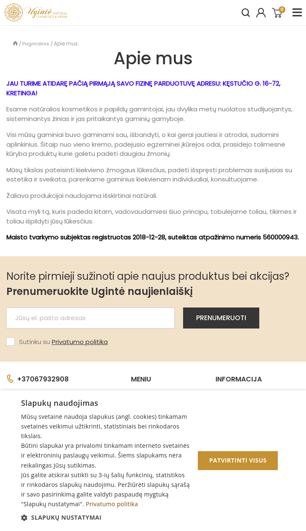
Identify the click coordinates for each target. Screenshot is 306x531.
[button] (105, 517)
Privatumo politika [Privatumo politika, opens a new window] (112, 504)
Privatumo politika (80, 341)
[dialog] (153, 460)
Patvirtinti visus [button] (238, 460)
